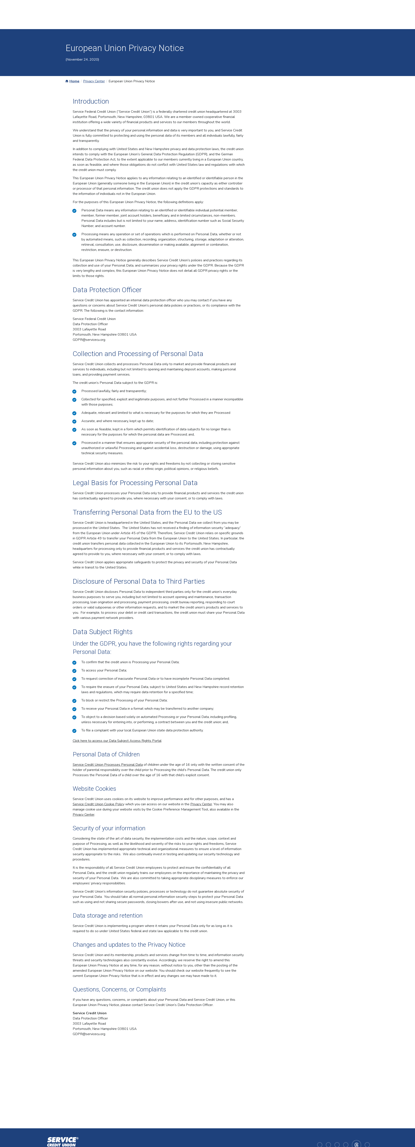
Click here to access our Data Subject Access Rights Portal (117, 740)
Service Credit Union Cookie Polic (98, 804)
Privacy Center (94, 81)
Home (74, 81)
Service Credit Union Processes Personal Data (108, 764)
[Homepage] (62, 1144)
